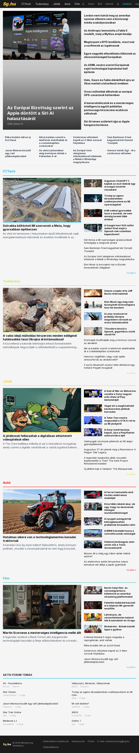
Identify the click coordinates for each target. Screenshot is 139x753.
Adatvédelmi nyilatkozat (56, 741)
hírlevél (109, 4)
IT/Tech (26, 3)
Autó (67, 3)
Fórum (91, 741)
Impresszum (78, 741)
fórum (91, 4)
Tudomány (42, 3)
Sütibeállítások (51, 747)
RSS (100, 4)
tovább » (131, 273)
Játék (56, 3)
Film (77, 3)
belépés (127, 4)
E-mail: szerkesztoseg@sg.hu (113, 741)
